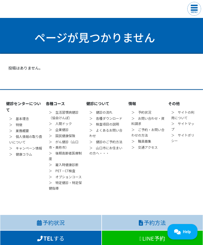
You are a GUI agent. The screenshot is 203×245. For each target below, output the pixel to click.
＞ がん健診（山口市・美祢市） (64, 144)
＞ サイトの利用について (182, 115)
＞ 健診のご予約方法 (105, 141)
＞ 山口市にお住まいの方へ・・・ (105, 150)
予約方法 (152, 223)
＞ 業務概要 (19, 130)
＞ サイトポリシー (182, 138)
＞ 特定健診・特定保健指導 (65, 185)
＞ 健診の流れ (100, 112)
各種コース (55, 103)
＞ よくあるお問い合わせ (105, 133)
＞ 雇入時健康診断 (64, 164)
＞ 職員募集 (141, 141)
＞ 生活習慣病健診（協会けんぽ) (64, 115)
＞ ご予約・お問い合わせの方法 (147, 132)
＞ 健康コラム (20, 154)
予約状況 (51, 223)
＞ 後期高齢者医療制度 (65, 156)
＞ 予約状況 (141, 112)
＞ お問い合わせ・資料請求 (147, 121)
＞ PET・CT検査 (62, 170)
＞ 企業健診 (59, 129)
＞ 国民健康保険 (62, 135)
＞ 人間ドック (60, 123)
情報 (132, 103)
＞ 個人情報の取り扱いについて (25, 139)
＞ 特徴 (15, 124)
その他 (174, 103)
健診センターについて (23, 107)
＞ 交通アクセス (144, 147)
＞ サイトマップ (182, 126)
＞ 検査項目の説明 (104, 124)
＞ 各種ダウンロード (105, 118)
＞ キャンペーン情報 (25, 148)
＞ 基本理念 (19, 118)
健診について (97, 103)
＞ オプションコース (65, 176)
